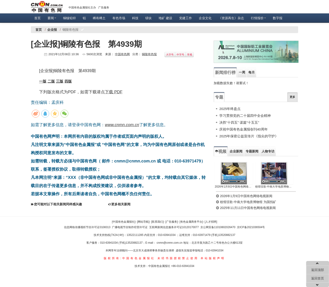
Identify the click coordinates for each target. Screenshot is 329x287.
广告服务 (103, 7)
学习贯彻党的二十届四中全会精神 (245, 115)
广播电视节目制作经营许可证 (130, 227)
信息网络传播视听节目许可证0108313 (87, 227)
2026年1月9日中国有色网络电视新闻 (234, 186)
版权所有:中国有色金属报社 (129, 258)
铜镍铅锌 (69, 18)
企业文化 (205, 18)
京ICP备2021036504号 (251, 227)
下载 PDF (113, 92)
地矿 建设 (165, 18)
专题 (219, 97)
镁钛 (148, 18)
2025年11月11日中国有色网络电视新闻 (246, 208)
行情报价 (258, 18)
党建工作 (185, 18)
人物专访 (268, 151)
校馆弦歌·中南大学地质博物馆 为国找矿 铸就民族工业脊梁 (274, 186)
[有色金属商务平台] (191, 221)
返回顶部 (317, 270)
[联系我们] (157, 221)
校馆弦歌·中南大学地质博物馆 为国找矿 (246, 202)
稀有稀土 (99, 18)
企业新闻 (236, 151)
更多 (292, 97)
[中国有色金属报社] (123, 221)
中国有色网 (122, 54)
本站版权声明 (213, 258)
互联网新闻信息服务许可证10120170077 (174, 227)
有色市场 (118, 18)
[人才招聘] (211, 221)
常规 (189, 54)
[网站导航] (143, 221)
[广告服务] (171, 221)
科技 (135, 18)
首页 (37, 18)
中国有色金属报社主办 (82, 7)
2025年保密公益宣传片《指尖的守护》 (248, 136)
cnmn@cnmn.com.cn (170, 242)
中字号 (180, 54)
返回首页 (317, 278)
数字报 (277, 18)
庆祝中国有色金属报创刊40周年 (243, 129)
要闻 (52, 18)
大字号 (170, 54)
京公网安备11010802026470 (217, 227)
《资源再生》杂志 (231, 18)
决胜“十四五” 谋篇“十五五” (239, 122)
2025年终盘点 (230, 109)
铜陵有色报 (149, 54)
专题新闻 (252, 151)
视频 (220, 151)
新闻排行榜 (225, 72)
